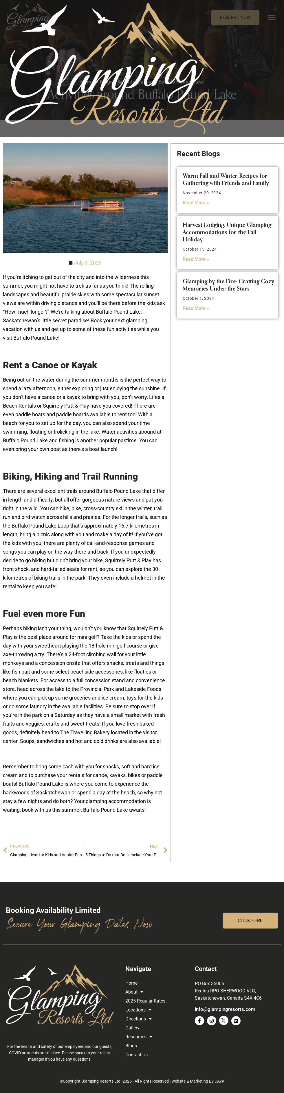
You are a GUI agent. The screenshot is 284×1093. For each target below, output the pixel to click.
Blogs (106, 82)
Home (131, 983)
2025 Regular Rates (145, 1001)
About (134, 992)
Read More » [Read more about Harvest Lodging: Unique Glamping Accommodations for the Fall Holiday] (196, 259)
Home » (89, 82)
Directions (138, 1019)
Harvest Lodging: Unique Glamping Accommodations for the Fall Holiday (227, 232)
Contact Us (136, 1054)
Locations (138, 1010)
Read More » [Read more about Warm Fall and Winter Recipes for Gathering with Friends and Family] (196, 203)
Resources (138, 1037)
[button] (271, 17)
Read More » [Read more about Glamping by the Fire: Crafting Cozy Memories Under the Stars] (196, 308)
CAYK (219, 1081)
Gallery (132, 1028)
